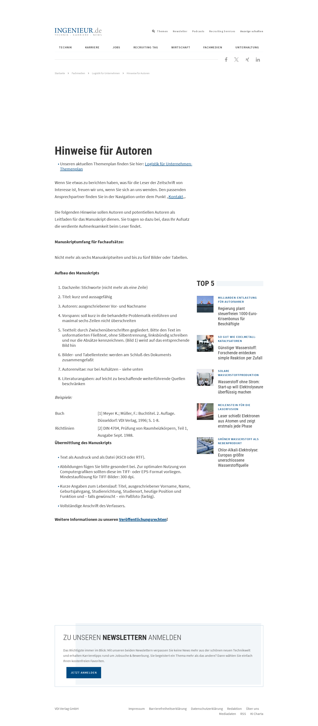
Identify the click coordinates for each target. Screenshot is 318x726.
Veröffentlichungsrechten (142, 519)
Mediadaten (227, 714)
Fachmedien (212, 47)
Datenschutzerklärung (207, 708)
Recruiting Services (222, 31)
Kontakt (176, 196)
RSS (243, 714)
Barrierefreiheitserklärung (168, 708)
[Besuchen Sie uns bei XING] (247, 59)
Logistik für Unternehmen (106, 73)
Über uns (252, 708)
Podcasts (198, 31)
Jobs (116, 47)
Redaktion (234, 708)
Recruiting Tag (145, 47)
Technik (65, 47)
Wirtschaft (180, 47)
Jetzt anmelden (84, 672)
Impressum (137, 708)
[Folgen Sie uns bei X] (236, 59)
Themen (162, 31)
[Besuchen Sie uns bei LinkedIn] (258, 59)
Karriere (92, 47)
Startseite (60, 73)
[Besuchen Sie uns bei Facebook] (226, 59)
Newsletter (180, 31)
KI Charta (256, 714)
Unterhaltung (247, 47)
